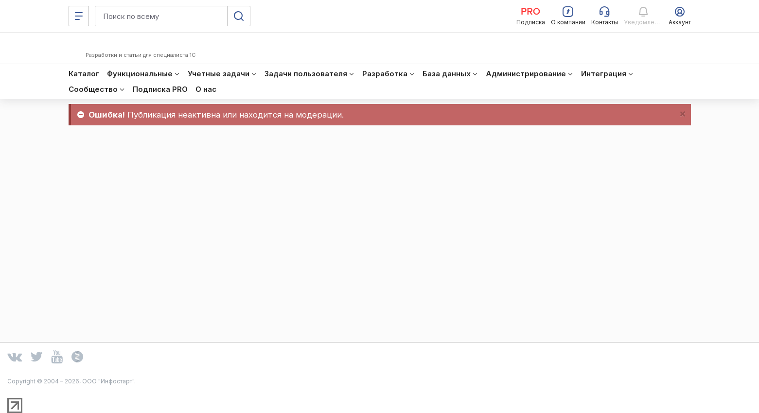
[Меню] (79, 16)
